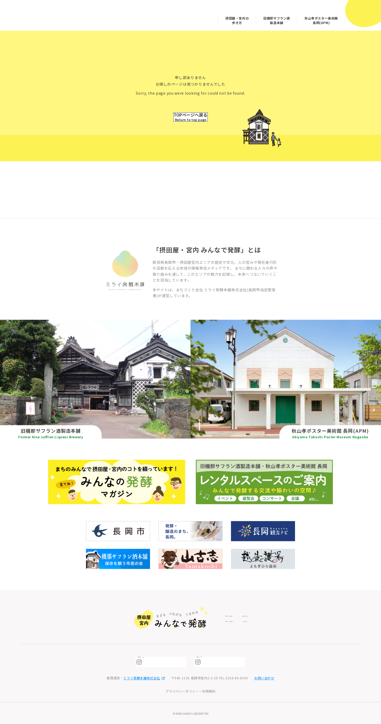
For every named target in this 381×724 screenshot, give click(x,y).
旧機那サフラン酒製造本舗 (239, 18)
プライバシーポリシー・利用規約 (190, 691)
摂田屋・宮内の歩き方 (200, 18)
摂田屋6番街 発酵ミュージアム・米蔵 (166, 661)
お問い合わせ (264, 678)
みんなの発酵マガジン (325, 18)
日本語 (329, 7)
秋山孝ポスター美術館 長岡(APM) (284, 18)
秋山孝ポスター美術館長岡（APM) (223, 661)
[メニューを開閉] (364, 13)
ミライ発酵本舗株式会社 (144, 678)
